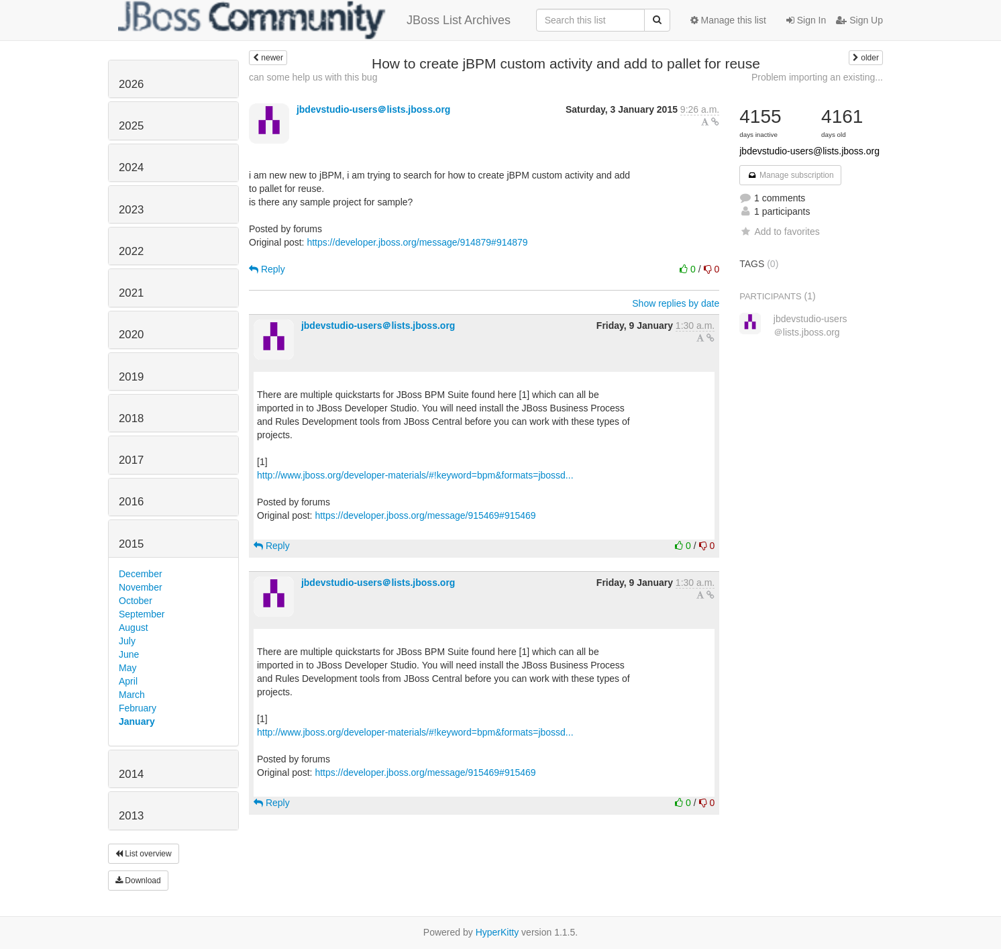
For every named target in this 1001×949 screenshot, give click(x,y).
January (137, 721)
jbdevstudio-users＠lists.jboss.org (374, 109)
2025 (131, 125)
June (129, 654)
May (127, 667)
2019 (131, 376)
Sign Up (859, 20)
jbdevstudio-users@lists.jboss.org (809, 151)
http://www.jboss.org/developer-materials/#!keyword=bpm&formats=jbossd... (415, 475)
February (137, 708)
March (132, 694)
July (127, 641)
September (141, 614)
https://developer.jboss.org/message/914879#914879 (417, 242)
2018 (131, 418)
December (140, 573)
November (140, 587)
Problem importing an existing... (817, 77)
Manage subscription (790, 175)
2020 (131, 334)
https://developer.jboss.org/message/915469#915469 (425, 515)
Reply (267, 269)
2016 (131, 501)
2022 (131, 251)
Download (138, 880)
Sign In (806, 20)
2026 (131, 84)
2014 (131, 774)
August (133, 627)
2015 (131, 544)
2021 (131, 293)
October (135, 600)
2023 (131, 209)
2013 (131, 815)
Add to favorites (779, 231)
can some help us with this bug (313, 77)
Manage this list (728, 20)
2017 (131, 460)
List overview (143, 853)
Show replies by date (675, 303)
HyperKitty (497, 932)
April (128, 681)
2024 (131, 167)
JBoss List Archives (314, 20)
